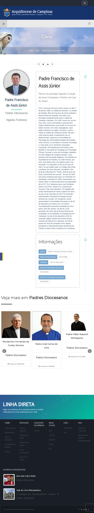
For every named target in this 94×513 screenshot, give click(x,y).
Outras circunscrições (24, 451)
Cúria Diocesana (10, 428)
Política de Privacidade (82, 429)
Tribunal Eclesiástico (8, 438)
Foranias (7, 451)
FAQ (65, 432)
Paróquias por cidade (24, 437)
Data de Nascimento (48, 257)
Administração (9, 432)
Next (90, 351)
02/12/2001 (44, 272)
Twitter (51, 444)
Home (31, 51)
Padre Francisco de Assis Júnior (60, 252)
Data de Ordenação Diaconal (51, 268)
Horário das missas (23, 458)
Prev (4, 351)
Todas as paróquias (22, 429)
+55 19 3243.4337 (57, 262)
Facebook (52, 439)
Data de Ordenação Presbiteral (52, 277)
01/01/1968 (63, 257)
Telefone (43, 262)
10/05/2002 (44, 281)
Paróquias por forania (24, 444)
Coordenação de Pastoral (10, 446)
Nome (42, 252)
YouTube (52, 435)
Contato (37, 430)
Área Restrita (68, 428)
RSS (50, 449)
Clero (38, 51)
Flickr (50, 430)
